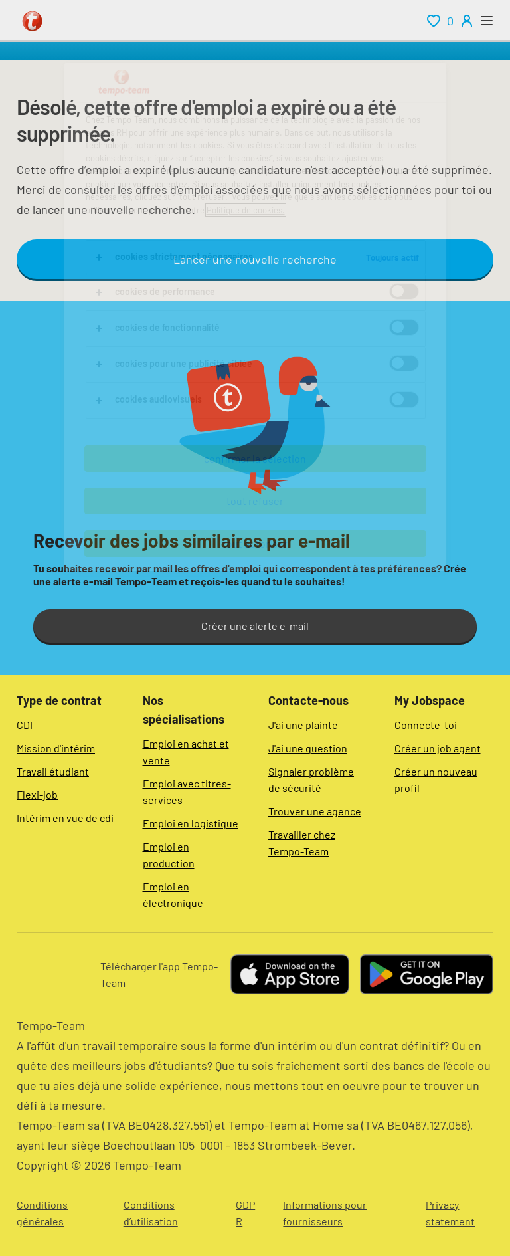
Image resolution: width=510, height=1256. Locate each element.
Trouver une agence (314, 811)
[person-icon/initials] (466, 20)
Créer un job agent (437, 748)
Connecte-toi (425, 724)
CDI (25, 724)
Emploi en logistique (190, 823)
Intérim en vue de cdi (65, 817)
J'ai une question (307, 748)
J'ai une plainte (303, 724)
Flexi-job (37, 794)
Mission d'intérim (56, 748)
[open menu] (486, 20)
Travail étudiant (53, 771)
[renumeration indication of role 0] (440, 20)
